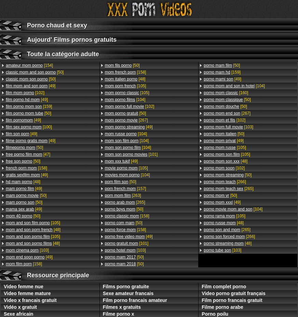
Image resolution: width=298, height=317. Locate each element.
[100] (29, 127)
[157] (125, 188)
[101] (131, 154)
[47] (28, 154)
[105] (33, 222)
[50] (35, 72)
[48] (23, 181)
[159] (29, 106)
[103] (27, 250)
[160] (226, 92)
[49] (30, 86)
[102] (25, 92)
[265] (125, 202)
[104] (125, 99)
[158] (26, 168)
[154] (29, 65)
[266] (225, 181)
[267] (126, 120)
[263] (123, 195)
